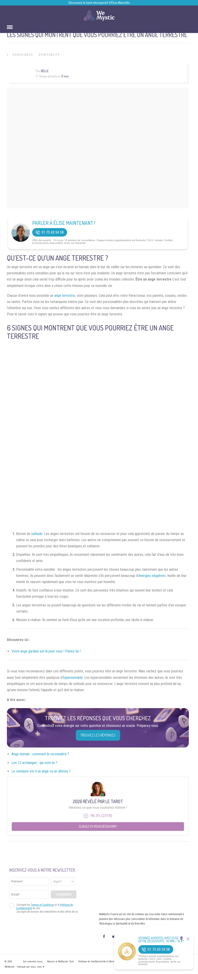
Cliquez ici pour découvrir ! (98, 826)
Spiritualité (49, 54)
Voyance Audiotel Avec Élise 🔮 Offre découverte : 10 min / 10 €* (161, 939)
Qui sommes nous (32, 961)
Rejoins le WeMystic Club (60, 961)
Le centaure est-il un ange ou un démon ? (41, 771)
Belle (45, 71)
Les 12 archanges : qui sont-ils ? (34, 763)
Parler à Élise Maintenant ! (63, 223)
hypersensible (73, 677)
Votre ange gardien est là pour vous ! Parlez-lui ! (46, 651)
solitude (36, 534)
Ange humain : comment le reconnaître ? (40, 754)
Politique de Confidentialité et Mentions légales (102, 961)
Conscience (22, 54)
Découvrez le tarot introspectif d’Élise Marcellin (99, 3)
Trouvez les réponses (98, 735)
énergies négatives (152, 575)
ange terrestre (64, 295)
